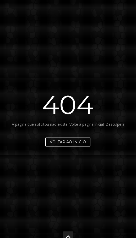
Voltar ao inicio (68, 142)
